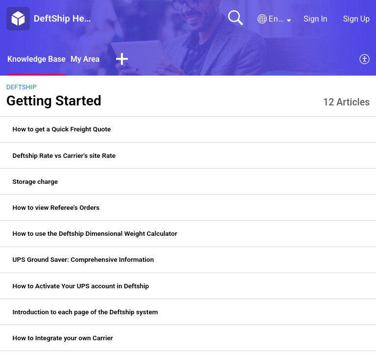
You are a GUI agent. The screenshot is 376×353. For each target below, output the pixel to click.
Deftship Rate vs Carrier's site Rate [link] (64, 155)
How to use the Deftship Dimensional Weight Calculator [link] (95, 233)
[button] (274, 19)
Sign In (315, 19)
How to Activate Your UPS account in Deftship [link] (81, 286)
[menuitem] (365, 59)
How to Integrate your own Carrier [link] (63, 338)
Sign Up (356, 19)
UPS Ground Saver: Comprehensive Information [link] (83, 259)
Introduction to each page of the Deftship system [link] (85, 312)
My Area (84, 59)
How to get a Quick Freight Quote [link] (62, 129)
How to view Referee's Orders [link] (56, 207)
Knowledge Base (36, 59)
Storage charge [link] (35, 181)
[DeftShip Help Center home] (18, 18)
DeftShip (21, 87)
